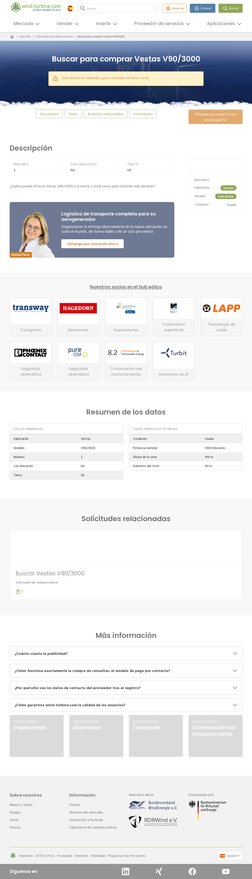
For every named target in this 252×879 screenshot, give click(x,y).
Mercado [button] (23, 23)
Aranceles (81, 855)
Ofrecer (202, 8)
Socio (14, 819)
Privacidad (64, 855)
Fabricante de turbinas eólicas (93, 827)
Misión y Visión (21, 804)
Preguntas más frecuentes (126, 855)
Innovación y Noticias (86, 819)
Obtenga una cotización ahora (92, 243)
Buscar (230, 8)
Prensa (15, 827)
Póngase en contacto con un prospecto (215, 117)
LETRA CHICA (45, 855)
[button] (70, 8)
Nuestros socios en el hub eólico (126, 287)
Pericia (74, 804)
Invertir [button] (103, 23)
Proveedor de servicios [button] (159, 23)
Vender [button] (65, 23)
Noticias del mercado (86, 812)
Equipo (15, 812)
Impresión (26, 855)
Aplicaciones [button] (221, 23)
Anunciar (174, 8)
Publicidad (98, 855)
